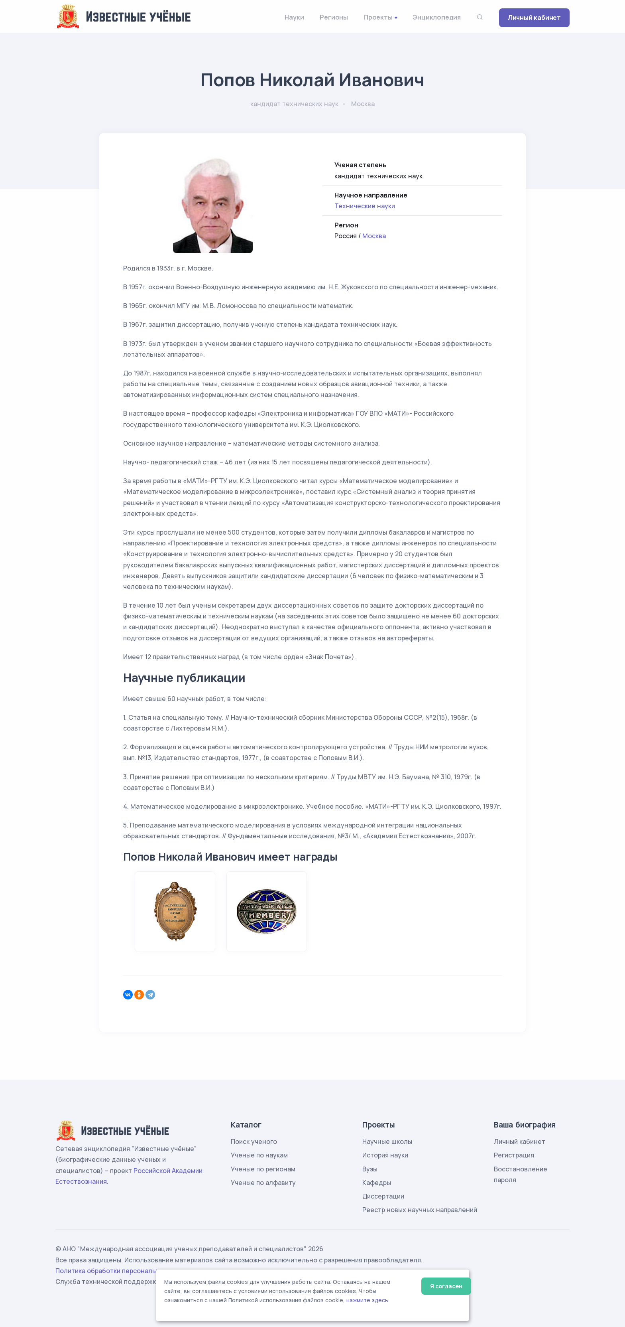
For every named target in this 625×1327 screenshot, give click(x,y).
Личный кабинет (534, 17)
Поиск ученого (254, 1141)
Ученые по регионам (263, 1169)
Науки (294, 17)
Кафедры (376, 1182)
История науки (385, 1155)
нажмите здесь (367, 1300)
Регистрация (514, 1155)
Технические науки (364, 205)
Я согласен (446, 1286)
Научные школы (387, 1141)
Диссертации (383, 1196)
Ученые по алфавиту (263, 1182)
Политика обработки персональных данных (124, 1270)
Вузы (369, 1169)
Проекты (378, 17)
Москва (374, 235)
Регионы (334, 17)
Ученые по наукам (259, 1155)
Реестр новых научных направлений (419, 1209)
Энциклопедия (437, 17)
